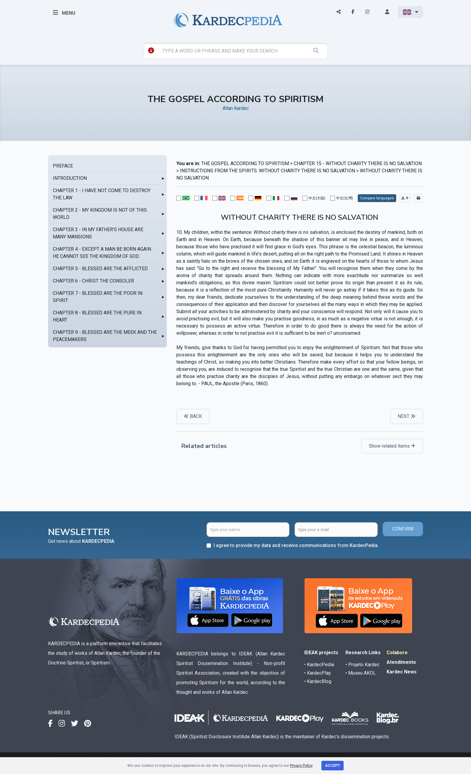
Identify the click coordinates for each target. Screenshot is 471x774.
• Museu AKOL (360, 673)
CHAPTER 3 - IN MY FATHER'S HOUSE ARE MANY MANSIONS (98, 233)
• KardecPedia (319, 664)
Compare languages (377, 198)
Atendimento (401, 662)
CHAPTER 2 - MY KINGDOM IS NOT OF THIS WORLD (100, 213)
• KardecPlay (317, 673)
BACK (193, 416)
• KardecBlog (317, 681)
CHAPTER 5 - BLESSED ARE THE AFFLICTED (100, 268)
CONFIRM (402, 529)
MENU (64, 12)
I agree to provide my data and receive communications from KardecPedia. (296, 545)
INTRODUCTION (70, 178)
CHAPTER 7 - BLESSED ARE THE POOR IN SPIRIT (97, 296)
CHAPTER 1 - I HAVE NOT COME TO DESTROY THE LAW (101, 194)
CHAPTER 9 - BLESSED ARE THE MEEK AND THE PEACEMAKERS (105, 335)
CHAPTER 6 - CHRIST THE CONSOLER (93, 281)
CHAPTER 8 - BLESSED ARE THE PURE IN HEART (97, 316)
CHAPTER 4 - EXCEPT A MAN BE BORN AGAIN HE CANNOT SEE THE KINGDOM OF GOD (102, 252)
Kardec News (402, 672)
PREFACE (63, 166)
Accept (332, 765)
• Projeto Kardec (362, 664)
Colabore (397, 652)
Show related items (392, 446)
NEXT (406, 416)
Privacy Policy (301, 765)
